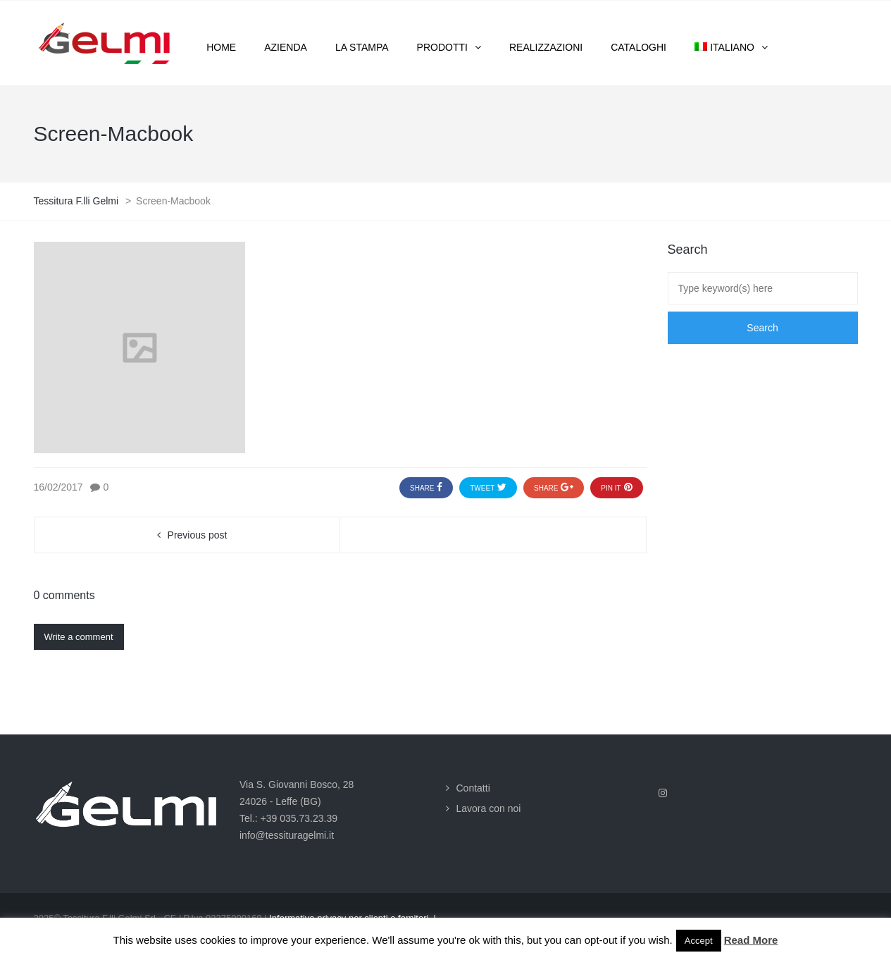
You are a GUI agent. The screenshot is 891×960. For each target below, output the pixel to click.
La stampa (362, 47)
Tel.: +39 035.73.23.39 (288, 818)
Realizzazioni (545, 47)
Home (221, 47)
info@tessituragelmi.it (286, 835)
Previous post (198, 535)
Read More (751, 940)
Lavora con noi (488, 808)
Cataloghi (638, 47)
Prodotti (442, 47)
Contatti (473, 788)
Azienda (285, 47)
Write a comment (78, 637)
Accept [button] (699, 940)
